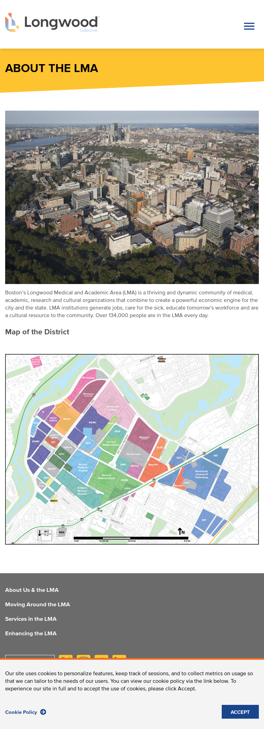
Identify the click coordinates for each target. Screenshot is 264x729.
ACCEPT (240, 712)
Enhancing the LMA (31, 634)
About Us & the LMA (32, 590)
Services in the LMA (31, 619)
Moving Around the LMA (37, 605)
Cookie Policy (25, 712)
